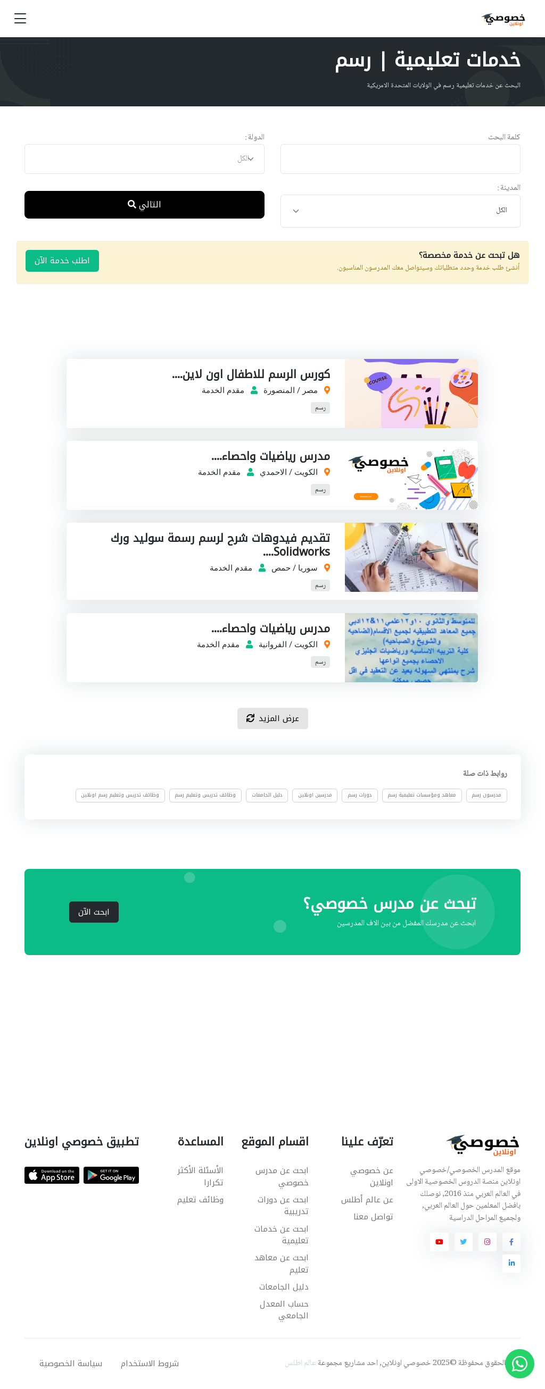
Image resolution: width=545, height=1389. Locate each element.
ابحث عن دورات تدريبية (283, 1205)
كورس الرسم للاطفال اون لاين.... (251, 374)
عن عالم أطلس (367, 1199)
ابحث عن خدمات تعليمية (281, 1235)
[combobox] (144, 159)
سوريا (308, 568)
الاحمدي (273, 472)
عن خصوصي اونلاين (371, 1176)
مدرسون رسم (486, 795)
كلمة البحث (504, 138)
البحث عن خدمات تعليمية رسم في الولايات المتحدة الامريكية (444, 85)
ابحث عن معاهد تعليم (281, 1263)
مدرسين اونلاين (315, 795)
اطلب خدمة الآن (62, 260)
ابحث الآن (94, 912)
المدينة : (509, 188)
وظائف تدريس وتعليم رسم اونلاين (120, 795)
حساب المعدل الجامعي (284, 1310)
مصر (310, 390)
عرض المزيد (272, 718)
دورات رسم (360, 795)
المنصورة (279, 390)
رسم (321, 408)
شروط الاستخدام (150, 1363)
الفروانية (273, 644)
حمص (281, 568)
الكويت (306, 472)
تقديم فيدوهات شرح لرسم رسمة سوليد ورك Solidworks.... (221, 545)
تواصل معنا (373, 1216)
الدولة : (255, 138)
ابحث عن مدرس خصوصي (282, 1176)
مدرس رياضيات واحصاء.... (271, 456)
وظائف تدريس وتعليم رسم (205, 795)
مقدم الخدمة (223, 390)
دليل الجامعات (266, 795)
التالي (144, 204)
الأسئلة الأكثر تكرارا (200, 1176)
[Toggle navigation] (20, 19)
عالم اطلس (300, 1363)
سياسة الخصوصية (70, 1363)
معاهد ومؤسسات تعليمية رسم (421, 795)
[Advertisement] (264, 332)
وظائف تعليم (200, 1199)
